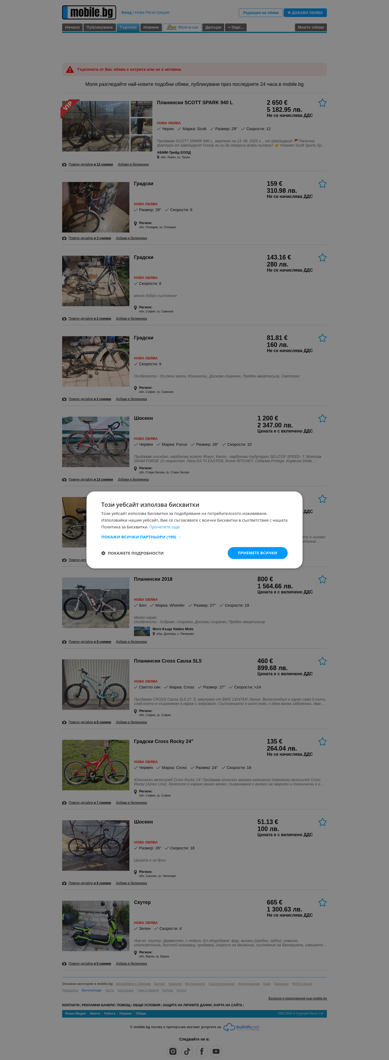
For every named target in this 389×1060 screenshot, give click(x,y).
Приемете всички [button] (257, 552)
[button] (194, 536)
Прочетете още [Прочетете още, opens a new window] (164, 526)
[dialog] (194, 530)
